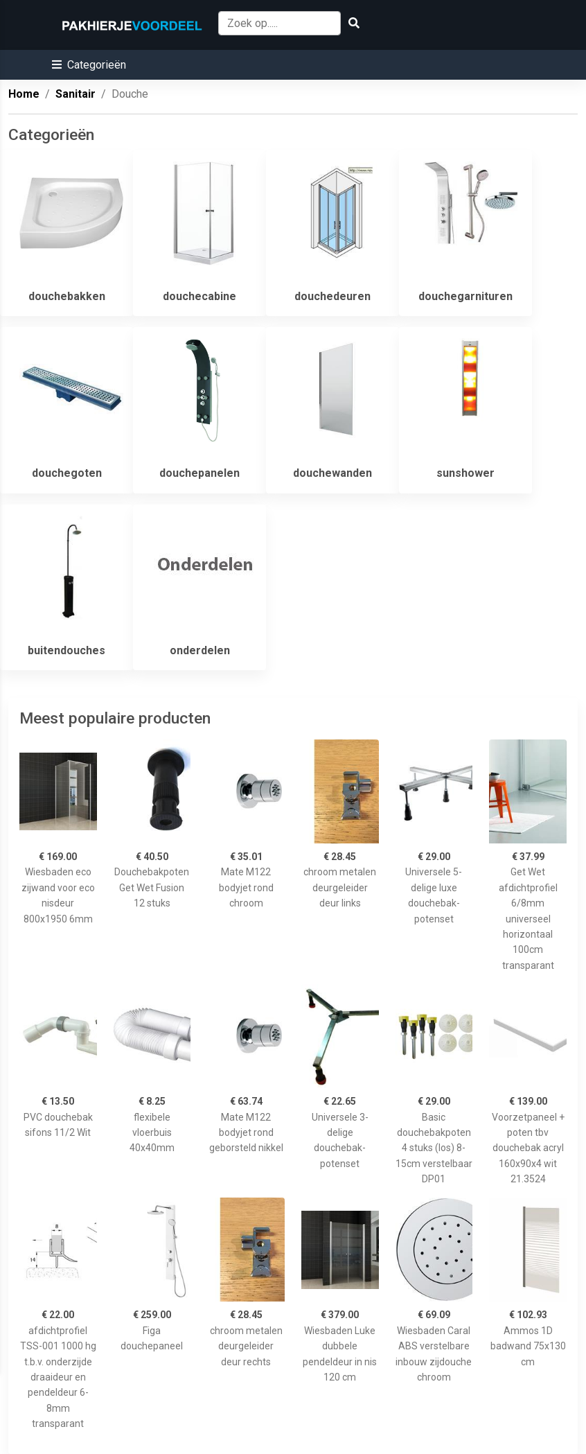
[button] (89, 64)
